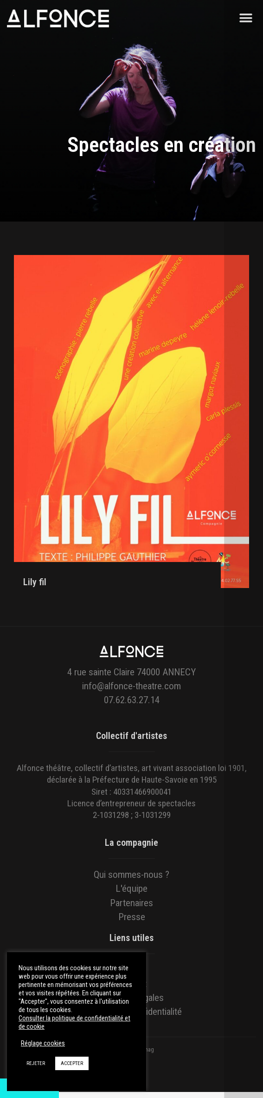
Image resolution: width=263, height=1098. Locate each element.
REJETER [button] (35, 1063)
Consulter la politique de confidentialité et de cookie (74, 1022)
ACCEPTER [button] (72, 1063)
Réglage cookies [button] (43, 1043)
